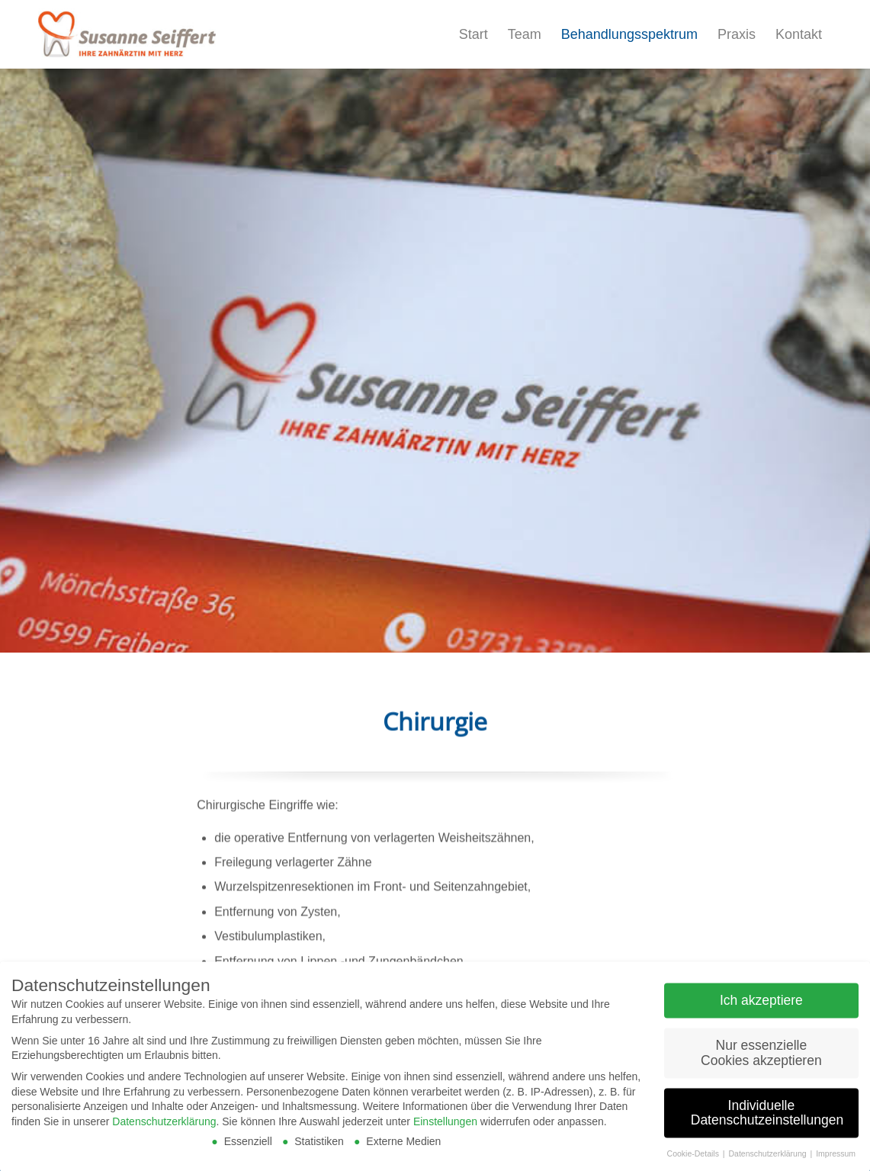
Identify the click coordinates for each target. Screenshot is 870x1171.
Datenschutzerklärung (164, 1126)
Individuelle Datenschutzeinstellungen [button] (767, 1117)
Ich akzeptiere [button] (761, 1004)
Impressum (836, 1158)
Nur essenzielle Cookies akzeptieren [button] (761, 1057)
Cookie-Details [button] (694, 1158)
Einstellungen (445, 1126)
